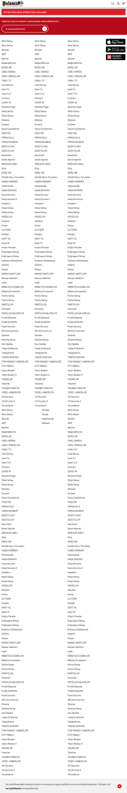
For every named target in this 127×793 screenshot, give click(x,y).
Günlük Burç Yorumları (13, 177)
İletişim (5, 234)
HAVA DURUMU (9, 190)
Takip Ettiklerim (10, 348)
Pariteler (6, 308)
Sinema (5, 335)
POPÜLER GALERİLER (13, 313)
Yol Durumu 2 (8, 401)
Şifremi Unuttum (10, 330)
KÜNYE (5, 264)
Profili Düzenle (9, 317)
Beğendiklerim (9, 62)
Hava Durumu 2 (9, 199)
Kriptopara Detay (10, 251)
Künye (5, 269)
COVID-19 (6, 102)
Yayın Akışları (8, 370)
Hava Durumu (8, 194)
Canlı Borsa (7, 84)
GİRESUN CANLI (10, 163)
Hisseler (6, 221)
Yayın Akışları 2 (9, 374)
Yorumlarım (7, 405)
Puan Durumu (8, 326)
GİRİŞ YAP (7, 172)
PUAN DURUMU (9, 322)
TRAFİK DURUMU (10, 357)
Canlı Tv (5, 89)
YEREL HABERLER (11, 392)
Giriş (4, 168)
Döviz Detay (7, 111)
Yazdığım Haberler (11, 387)
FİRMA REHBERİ (10, 142)
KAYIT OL (6, 238)
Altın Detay (7, 41)
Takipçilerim (8, 352)
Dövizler (6, 120)
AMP (4, 54)
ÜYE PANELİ (8, 366)
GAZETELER (8, 150)
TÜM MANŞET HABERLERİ (15, 361)
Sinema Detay (8, 339)
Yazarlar (6, 383)
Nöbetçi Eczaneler (11, 291)
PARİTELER (7, 304)
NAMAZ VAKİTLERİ (11, 273)
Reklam (46, 423)
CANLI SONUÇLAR (11, 76)
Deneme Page (8, 106)
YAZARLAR (7, 379)
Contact (6, 98)
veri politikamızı (13, 788)
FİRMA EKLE (8, 137)
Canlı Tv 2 (6, 93)
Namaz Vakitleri (9, 278)
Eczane (5, 124)
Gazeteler (7, 155)
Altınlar (5, 49)
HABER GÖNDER (10, 181)
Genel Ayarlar (8, 159)
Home (4, 225)
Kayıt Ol (5, 243)
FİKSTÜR (6, 133)
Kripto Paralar (9, 247)
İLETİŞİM (6, 229)
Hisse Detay (7, 207)
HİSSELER (7, 216)
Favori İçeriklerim (10, 128)
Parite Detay (8, 295)
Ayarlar (5, 58)
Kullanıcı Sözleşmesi (12, 260)
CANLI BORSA (8, 71)
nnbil (4, 282)
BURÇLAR (7, 67)
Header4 (6, 203)
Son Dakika (7, 344)
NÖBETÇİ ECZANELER (13, 286)
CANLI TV (6, 80)
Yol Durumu (7, 396)
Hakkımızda (7, 185)
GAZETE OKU (8, 146)
